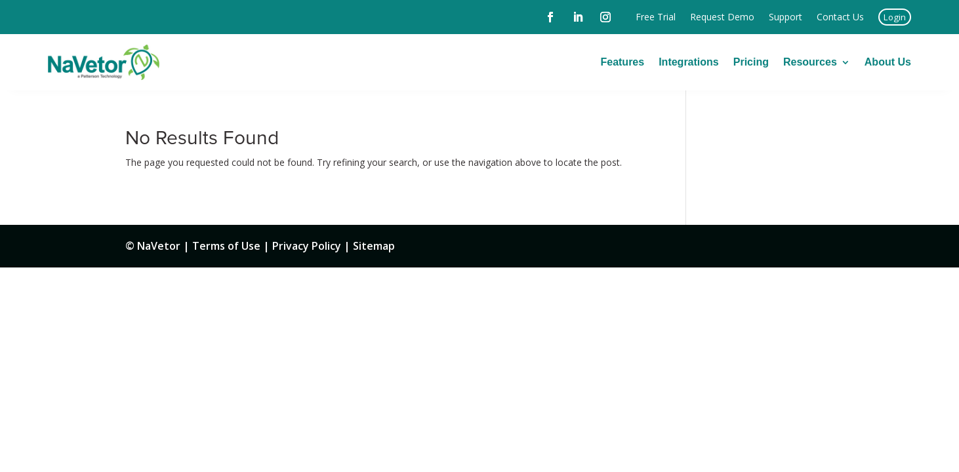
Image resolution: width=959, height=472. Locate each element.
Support (785, 17)
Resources (810, 62)
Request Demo (722, 17)
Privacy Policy (306, 246)
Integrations (689, 62)
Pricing (751, 62)
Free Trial (656, 17)
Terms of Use (226, 246)
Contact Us (840, 17)
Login (895, 17)
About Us (888, 62)
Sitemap (374, 246)
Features (622, 62)
